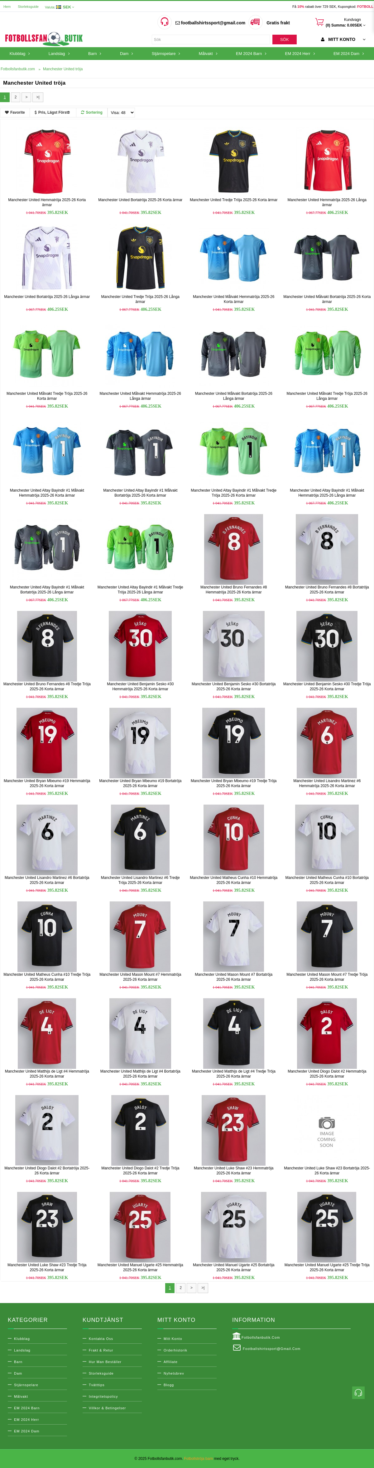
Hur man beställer (105, 1362)
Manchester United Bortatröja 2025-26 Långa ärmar (47, 297)
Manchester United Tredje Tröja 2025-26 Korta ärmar (233, 200)
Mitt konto (173, 1339)
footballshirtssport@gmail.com (210, 22)
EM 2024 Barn (27, 1408)
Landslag (22, 1350)
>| (37, 97)
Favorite (15, 112)
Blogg (169, 1385)
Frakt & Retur (101, 1350)
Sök (284, 39)
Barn (18, 1362)
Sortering (91, 112)
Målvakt (21, 1396)
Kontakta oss (101, 1339)
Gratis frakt (278, 22)
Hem (7, 6)
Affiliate (171, 1362)
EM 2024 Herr (26, 1419)
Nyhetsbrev (174, 1373)
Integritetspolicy (103, 1396)
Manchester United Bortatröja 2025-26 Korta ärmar (140, 200)
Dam (18, 1373)
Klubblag (22, 1339)
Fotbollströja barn (198, 1458)
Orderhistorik (175, 1350)
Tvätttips (97, 1385)
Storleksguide (28, 6)
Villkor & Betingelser (107, 1408)
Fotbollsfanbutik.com (256, 1336)
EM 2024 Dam (26, 1431)
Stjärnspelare (26, 1385)
